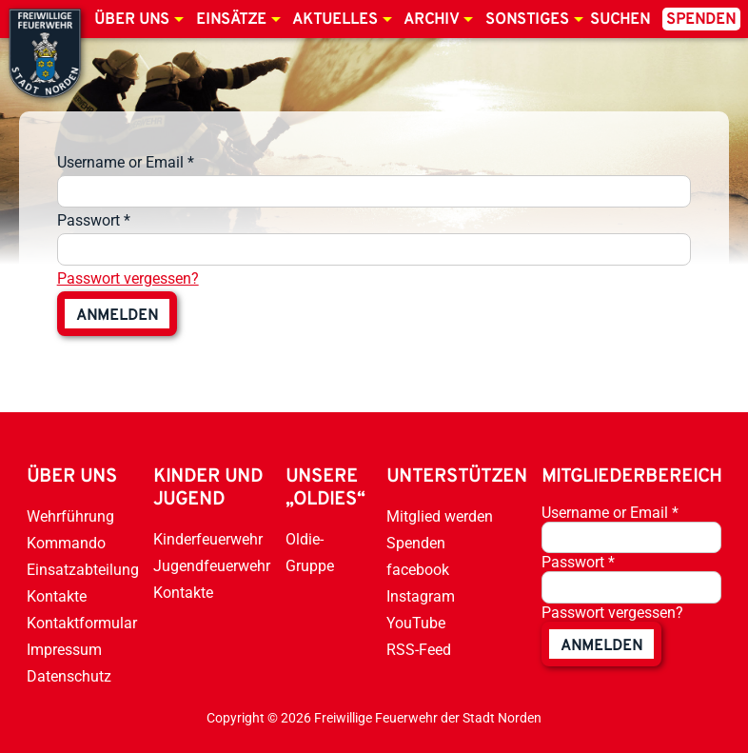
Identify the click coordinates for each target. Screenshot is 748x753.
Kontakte (57, 596)
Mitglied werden (439, 516)
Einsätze (231, 20)
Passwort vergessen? (128, 278)
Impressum (64, 650)
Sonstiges (527, 20)
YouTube (415, 623)
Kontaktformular (82, 623)
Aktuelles (335, 20)
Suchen (620, 20)
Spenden (701, 20)
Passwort (93, 220)
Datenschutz (69, 676)
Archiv (431, 20)
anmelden (117, 316)
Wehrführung (70, 516)
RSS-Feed (418, 650)
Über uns (131, 20)
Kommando (66, 543)
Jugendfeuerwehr (211, 566)
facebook (417, 570)
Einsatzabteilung (83, 570)
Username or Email (125, 162)
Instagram (420, 596)
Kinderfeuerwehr (208, 539)
